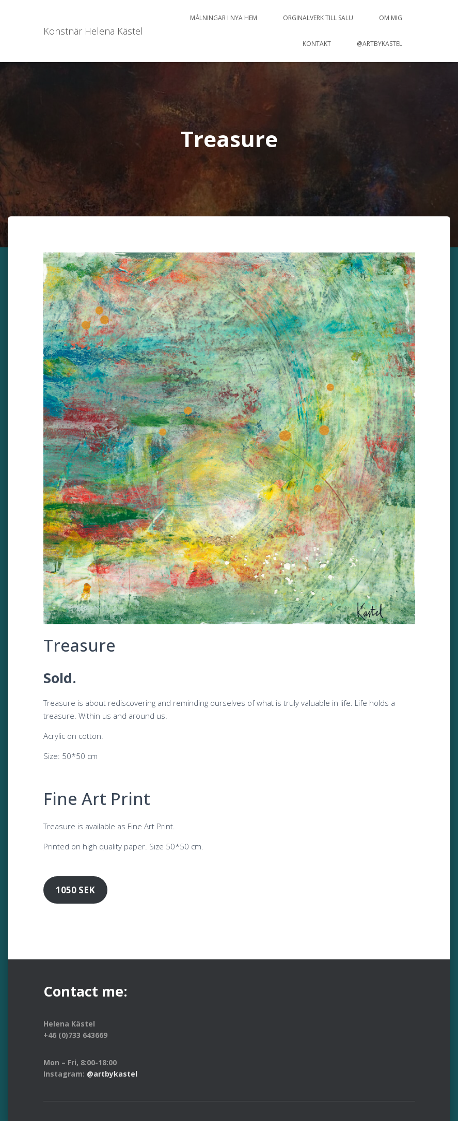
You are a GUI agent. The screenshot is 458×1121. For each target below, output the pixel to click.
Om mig (390, 17)
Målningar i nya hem (223, 17)
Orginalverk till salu (318, 17)
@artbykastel (379, 43)
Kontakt (317, 43)
